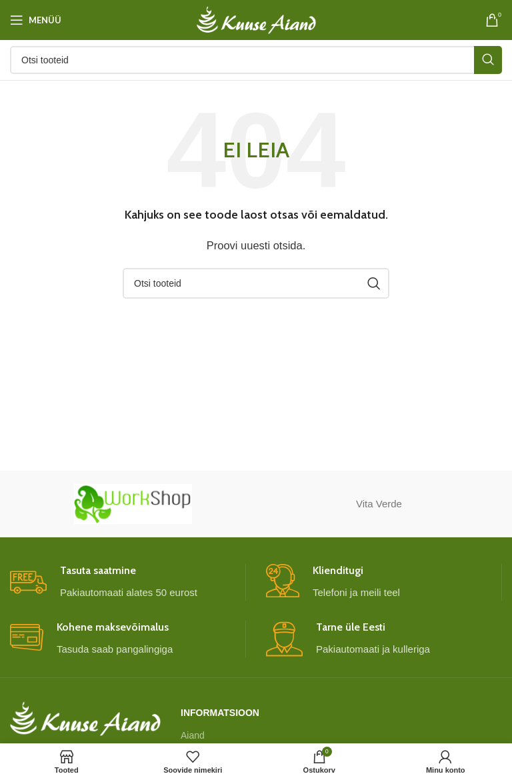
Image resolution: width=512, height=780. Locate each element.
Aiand (193, 735)
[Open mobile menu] (35, 20)
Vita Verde (379, 503)
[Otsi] (256, 60)
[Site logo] (256, 19)
